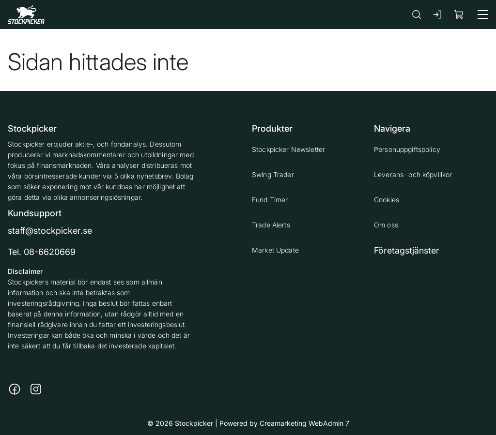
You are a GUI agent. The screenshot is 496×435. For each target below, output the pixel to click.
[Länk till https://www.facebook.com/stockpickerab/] (14, 389)
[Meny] (483, 14)
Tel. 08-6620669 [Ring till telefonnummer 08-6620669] (42, 252)
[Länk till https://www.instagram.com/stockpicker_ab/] (35, 389)
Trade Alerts (271, 225)
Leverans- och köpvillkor (413, 174)
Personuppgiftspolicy (407, 149)
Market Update (275, 250)
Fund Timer (270, 199)
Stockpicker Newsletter (288, 149)
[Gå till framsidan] (26, 14)
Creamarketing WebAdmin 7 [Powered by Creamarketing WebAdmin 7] (304, 423)
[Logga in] (438, 14)
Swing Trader (273, 174)
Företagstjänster (406, 250)
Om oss (386, 225)
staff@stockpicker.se (50, 230)
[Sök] (416, 14)
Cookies (386, 199)
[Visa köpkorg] (459, 14)
